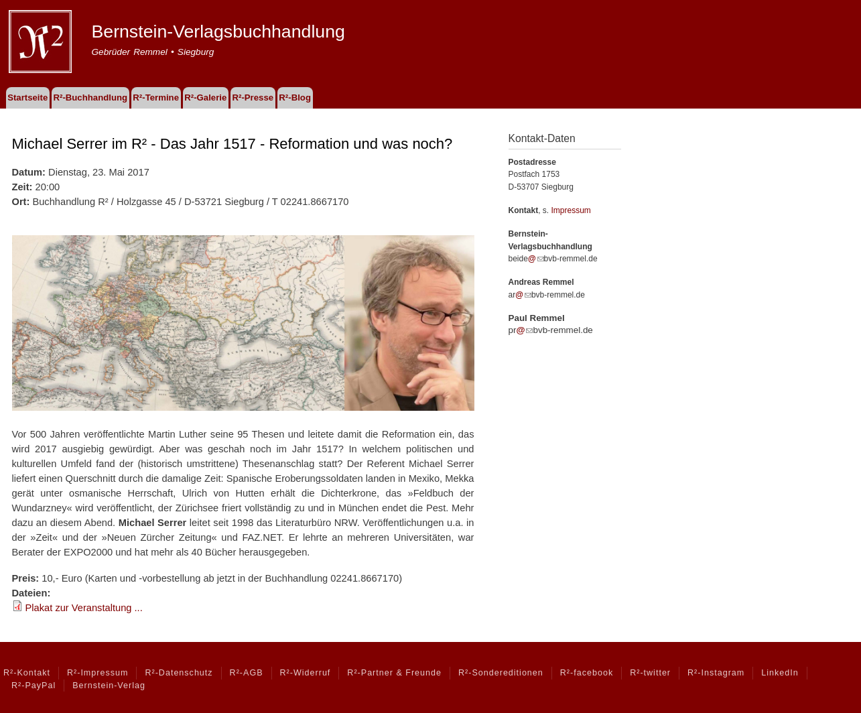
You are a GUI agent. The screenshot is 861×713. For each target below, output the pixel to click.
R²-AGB (246, 672)
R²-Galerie (205, 97)
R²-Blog (295, 97)
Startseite (27, 97)
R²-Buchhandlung (90, 97)
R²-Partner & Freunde (394, 672)
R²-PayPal (33, 685)
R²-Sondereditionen (500, 672)
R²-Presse (253, 97)
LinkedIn (779, 672)
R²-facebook (586, 672)
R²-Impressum (97, 672)
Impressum (571, 210)
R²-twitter (650, 672)
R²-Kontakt (26, 672)
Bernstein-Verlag (108, 685)
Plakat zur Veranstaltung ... (84, 607)
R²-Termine (156, 97)
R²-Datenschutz (178, 672)
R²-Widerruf (305, 672)
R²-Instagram (715, 672)
